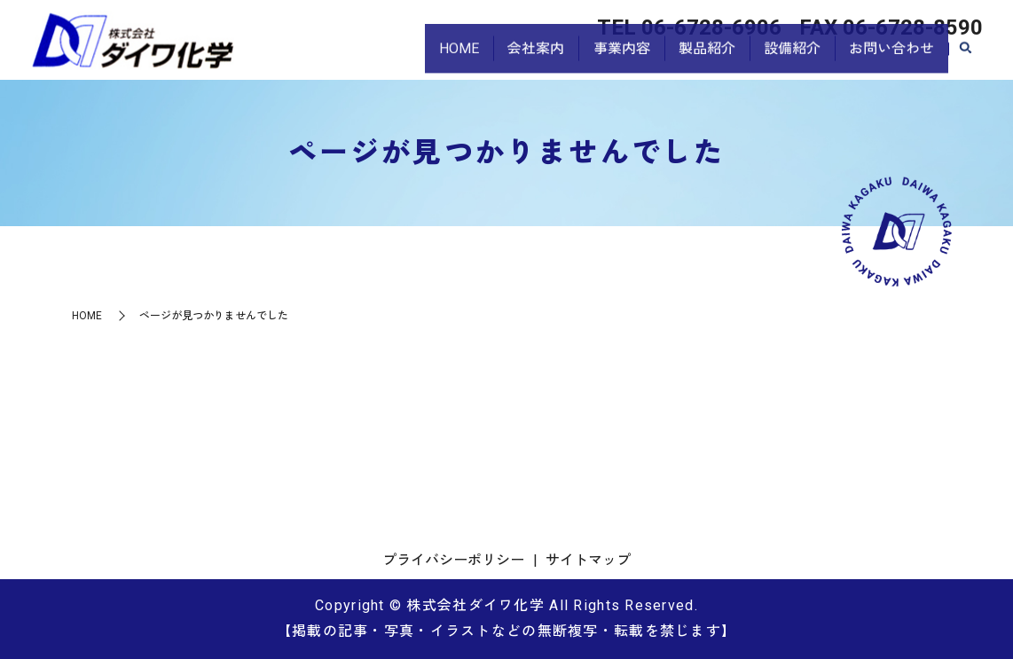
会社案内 (511, 58)
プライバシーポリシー (453, 560)
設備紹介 (784, 58)
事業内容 (602, 58)
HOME (429, 58)
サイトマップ (588, 560)
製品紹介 (692, 58)
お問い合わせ (888, 58)
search (965, 59)
